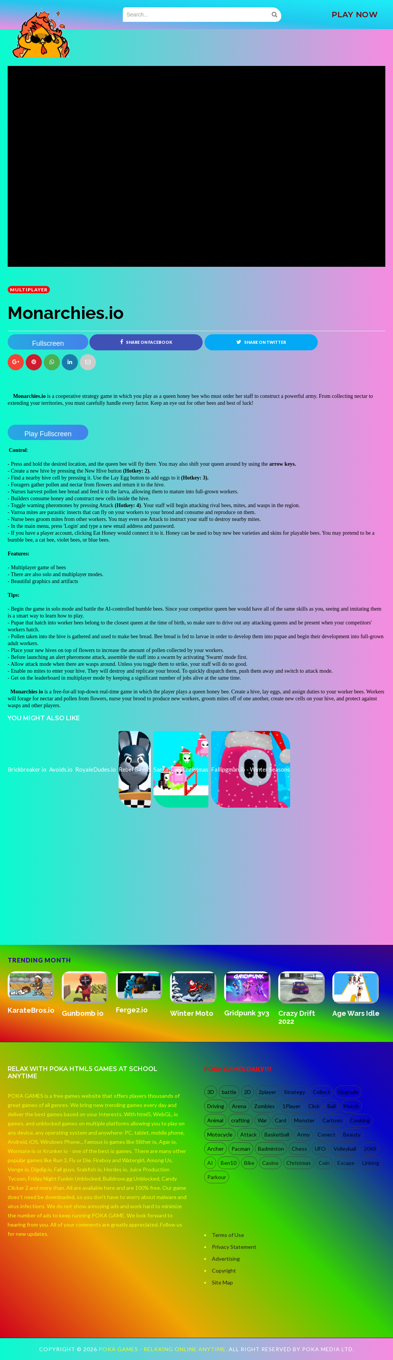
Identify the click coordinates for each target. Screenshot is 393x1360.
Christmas (298, 1163)
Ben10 (228, 1163)
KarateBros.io (31, 1010)
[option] (35, 993)
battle (229, 1092)
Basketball (276, 1134)
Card (280, 1120)
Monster (304, 1120)
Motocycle (220, 1134)
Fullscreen (48, 343)
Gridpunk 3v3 (246, 1013)
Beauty (351, 1134)
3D (210, 1092)
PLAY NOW (355, 14)
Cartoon (332, 1120)
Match (351, 1106)
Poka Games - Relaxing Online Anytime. (164, 1349)
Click (314, 1106)
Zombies (264, 1106)
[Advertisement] (65, 912)
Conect (326, 1134)
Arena (239, 1106)
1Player (291, 1106)
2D (247, 1092)
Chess (299, 1148)
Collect (321, 1092)
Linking (370, 1163)
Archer (215, 1148)
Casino (270, 1163)
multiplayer (29, 289)
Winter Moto (191, 1013)
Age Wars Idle (356, 1013)
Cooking (360, 1120)
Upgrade (348, 1092)
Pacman (240, 1148)
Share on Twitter (261, 342)
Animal (215, 1120)
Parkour (216, 1177)
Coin (324, 1163)
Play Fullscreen (47, 434)
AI (210, 1163)
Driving (215, 1106)
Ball (331, 1106)
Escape (346, 1163)
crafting (240, 1120)
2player (267, 1092)
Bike (249, 1163)
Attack (248, 1134)
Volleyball (345, 1148)
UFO (320, 1148)
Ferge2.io (132, 1010)
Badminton (271, 1148)
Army (303, 1134)
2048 (370, 1148)
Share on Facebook (146, 342)
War (262, 1120)
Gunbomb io (83, 1013)
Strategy (294, 1092)
